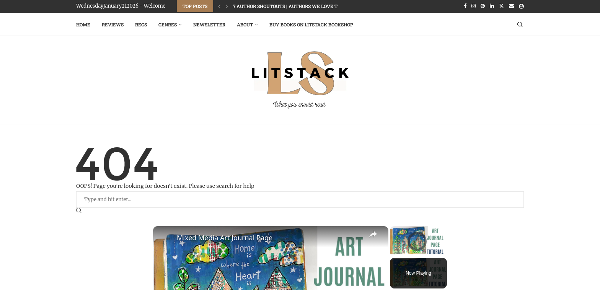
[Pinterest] (483, 6)
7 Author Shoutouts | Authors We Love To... (288, 6)
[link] (165, 237)
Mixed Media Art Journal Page (224, 236)
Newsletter (209, 24)
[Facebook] (465, 6)
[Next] (227, 6)
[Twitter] (501, 6)
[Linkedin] (492, 6)
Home (83, 24)
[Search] (520, 24)
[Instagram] (473, 6)
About (245, 24)
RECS (141, 24)
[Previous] (219, 6)
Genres (167, 24)
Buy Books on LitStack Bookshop (311, 24)
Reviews (113, 24)
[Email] (511, 6)
